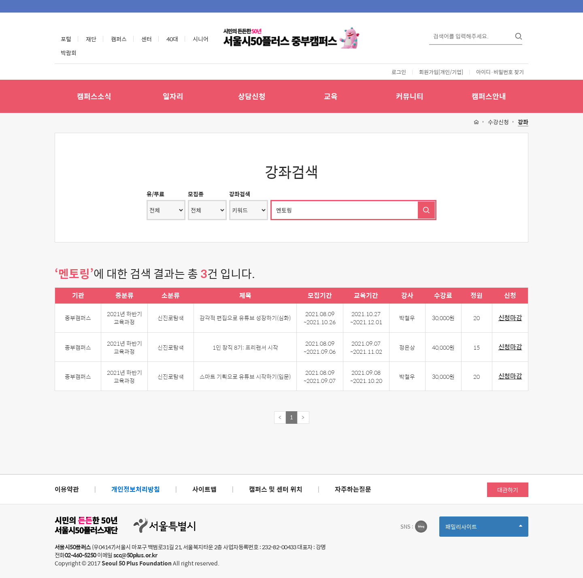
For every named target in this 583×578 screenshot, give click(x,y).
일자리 (173, 96)
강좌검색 (239, 194)
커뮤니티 (409, 96)
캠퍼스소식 (94, 96)
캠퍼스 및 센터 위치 (275, 489)
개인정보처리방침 (135, 489)
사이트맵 (204, 489)
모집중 (196, 194)
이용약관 (67, 489)
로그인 (399, 72)
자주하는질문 (353, 489)
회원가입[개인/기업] (441, 72)
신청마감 (510, 318)
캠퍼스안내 (489, 96)
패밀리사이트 (483, 529)
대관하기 (507, 489)
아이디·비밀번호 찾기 (500, 72)
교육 (331, 96)
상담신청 (252, 96)
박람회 (69, 52)
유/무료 (155, 194)
